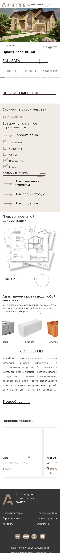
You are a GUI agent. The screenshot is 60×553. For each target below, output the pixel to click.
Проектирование (13, 508)
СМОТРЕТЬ (23, 274)
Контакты (8, 519)
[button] (30, 134)
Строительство (11, 513)
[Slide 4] (38, 37)
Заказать (23, 61)
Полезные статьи (47, 508)
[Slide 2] (22, 37)
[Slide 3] (30, 37)
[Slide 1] (13, 37)
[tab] (30, 326)
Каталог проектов (47, 513)
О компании (44, 519)
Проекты (9, 45)
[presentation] (43, 309)
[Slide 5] (47, 37)
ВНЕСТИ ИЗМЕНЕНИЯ (26, 93)
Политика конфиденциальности (30, 543)
